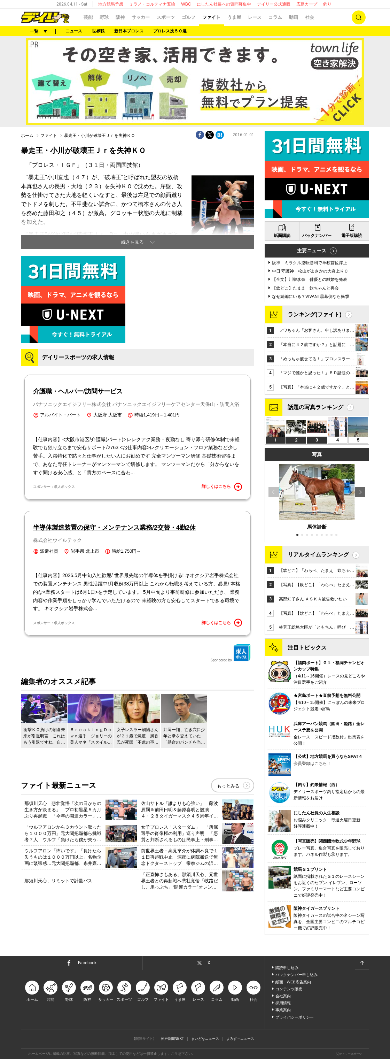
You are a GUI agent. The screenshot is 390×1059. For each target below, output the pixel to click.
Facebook (87, 962)
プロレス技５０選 (170, 31)
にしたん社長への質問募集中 (224, 4)
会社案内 (283, 996)
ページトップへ (362, 963)
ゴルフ (188, 17)
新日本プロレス (128, 31)
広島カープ (306, 4)
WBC (186, 4)
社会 (309, 17)
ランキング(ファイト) (315, 314)
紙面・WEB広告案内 (293, 982)
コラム (275, 17)
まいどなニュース (205, 1039)
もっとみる (228, 786)
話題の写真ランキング (315, 407)
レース (255, 17)
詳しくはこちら (222, 487)
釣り (327, 4)
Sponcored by (230, 653)
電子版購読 (351, 235)
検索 (359, 17)
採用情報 (283, 1003)
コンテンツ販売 (288, 989)
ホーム (27, 135)
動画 (293, 17)
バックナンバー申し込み (296, 975)
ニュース (73, 31)
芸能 (88, 17)
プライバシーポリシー (294, 1017)
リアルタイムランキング (318, 555)
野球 (104, 17)
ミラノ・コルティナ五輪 (152, 4)
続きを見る (132, 242)
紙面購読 (282, 235)
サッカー (141, 17)
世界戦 (98, 31)
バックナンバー (317, 235)
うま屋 (234, 17)
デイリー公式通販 (273, 4)
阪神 (120, 17)
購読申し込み (286, 968)
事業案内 (283, 1010)
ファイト (211, 17)
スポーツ (166, 17)
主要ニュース (311, 250)
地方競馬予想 (110, 4)
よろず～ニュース (240, 1039)
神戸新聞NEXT (172, 1039)
